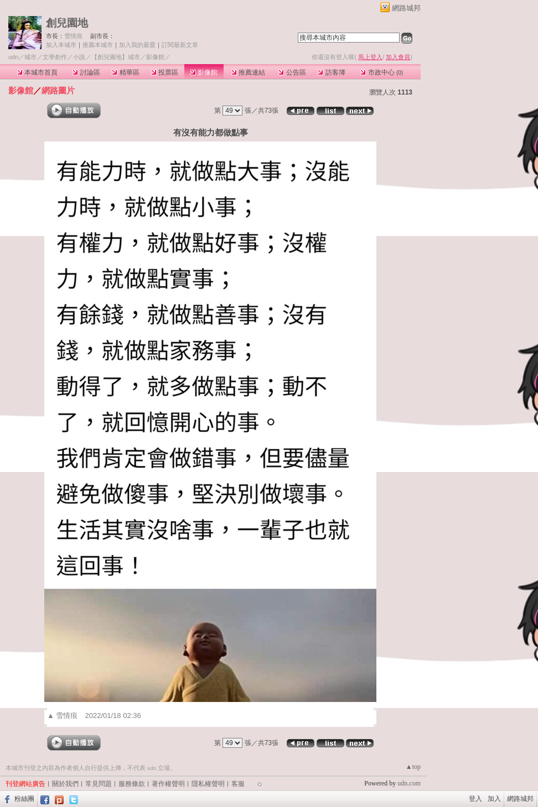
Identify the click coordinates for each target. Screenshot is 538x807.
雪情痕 (73, 36)
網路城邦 (406, 8)
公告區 (292, 72)
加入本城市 (61, 44)
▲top (413, 767)
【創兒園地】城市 (115, 57)
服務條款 (131, 784)
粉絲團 (24, 799)
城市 (30, 57)
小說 (79, 57)
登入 (475, 799)
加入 (494, 799)
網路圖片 (58, 90)
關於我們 (65, 784)
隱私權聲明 (208, 784)
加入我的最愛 (137, 44)
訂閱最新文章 (180, 44)
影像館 (204, 72)
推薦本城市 (97, 44)
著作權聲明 (168, 784)
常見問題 (98, 784)
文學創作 (55, 57)
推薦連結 (248, 72)
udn (13, 57)
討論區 (86, 72)
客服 (238, 784)
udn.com (409, 783)
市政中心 (381, 72)
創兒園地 (67, 23)
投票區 (164, 72)
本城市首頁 (37, 72)
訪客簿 (331, 72)
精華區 (125, 72)
